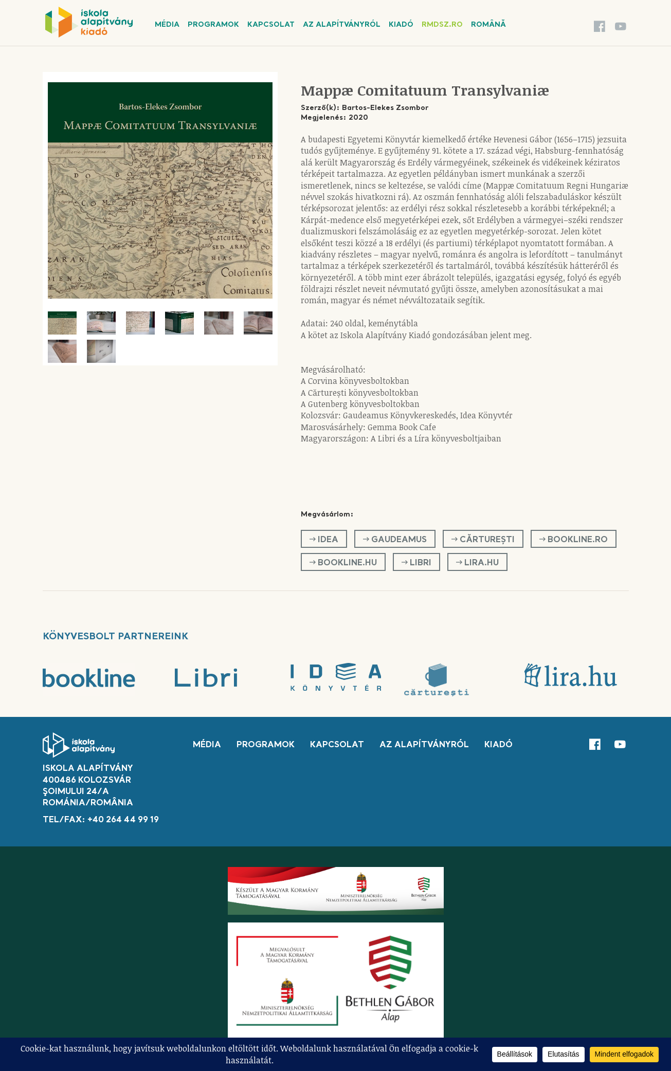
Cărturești (483, 539)
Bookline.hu (343, 562)
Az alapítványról (341, 24)
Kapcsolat (271, 24)
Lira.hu (477, 562)
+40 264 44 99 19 (123, 820)
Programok (213, 24)
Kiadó (401, 24)
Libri (416, 562)
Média (167, 24)
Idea (324, 539)
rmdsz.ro (442, 24)
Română (488, 24)
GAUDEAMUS (395, 539)
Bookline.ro (573, 539)
